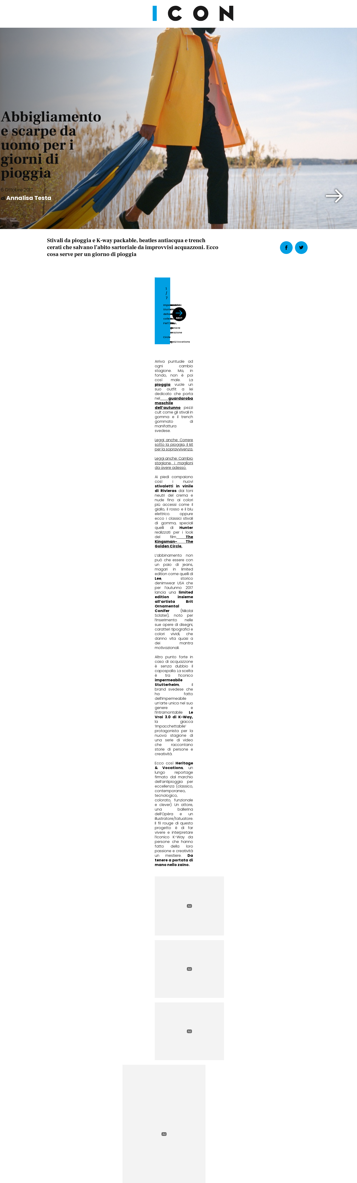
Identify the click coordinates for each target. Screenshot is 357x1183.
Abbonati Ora (248, 1040)
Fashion (60, 825)
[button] (334, 196)
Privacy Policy (135, 1151)
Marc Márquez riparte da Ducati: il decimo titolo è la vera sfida (178, 844)
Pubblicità (225, 1151)
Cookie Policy (165, 1151)
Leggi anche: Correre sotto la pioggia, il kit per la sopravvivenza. (104, 445)
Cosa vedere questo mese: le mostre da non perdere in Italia (266, 844)
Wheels (149, 825)
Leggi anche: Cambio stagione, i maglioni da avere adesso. (100, 454)
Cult (236, 825)
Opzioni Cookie (197, 1151)
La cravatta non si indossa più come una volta (85, 844)
